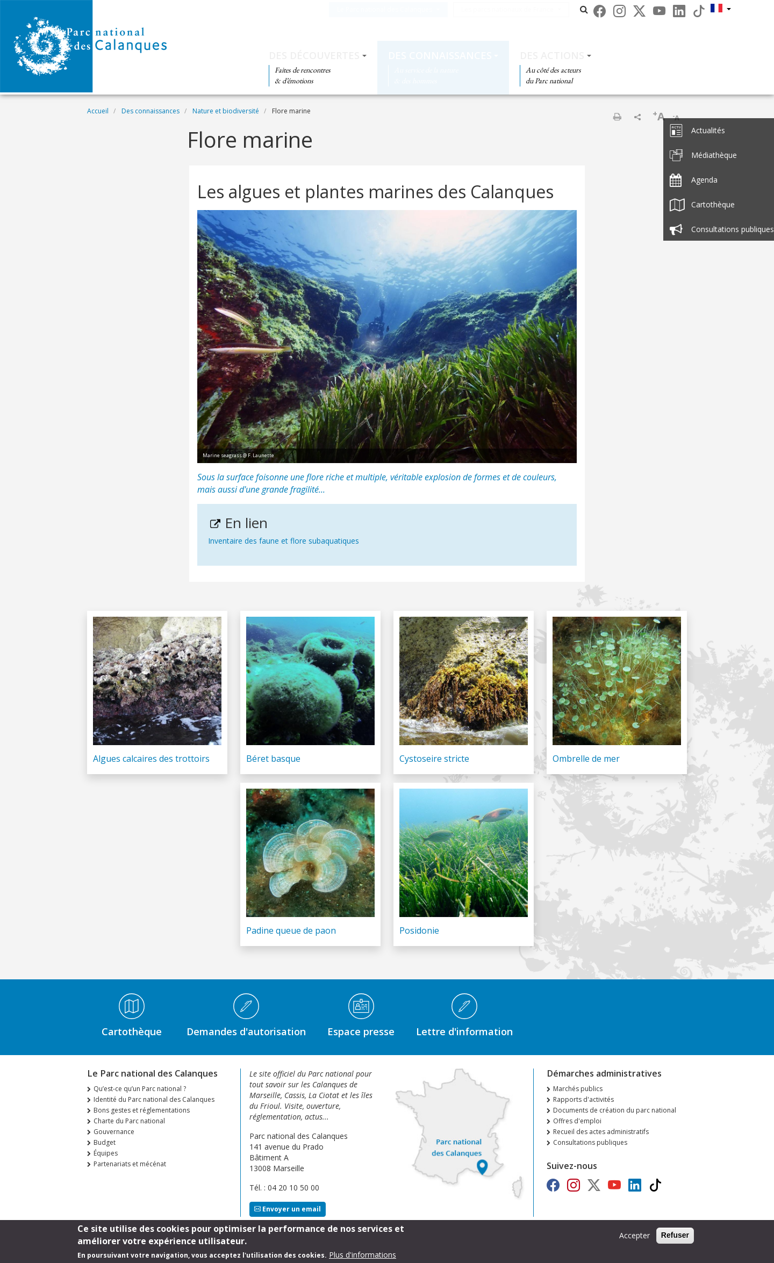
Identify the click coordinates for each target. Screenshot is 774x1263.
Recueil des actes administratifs (601, 1131)
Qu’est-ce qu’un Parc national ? (140, 1088)
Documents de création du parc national (614, 1110)
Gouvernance (114, 1131)
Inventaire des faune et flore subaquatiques (283, 541)
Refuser (675, 1237)
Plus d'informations (362, 1257)
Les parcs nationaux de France (523, 9)
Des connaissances (440, 55)
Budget (105, 1142)
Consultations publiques (590, 1142)
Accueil (98, 111)
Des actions (552, 55)
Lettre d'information (464, 1031)
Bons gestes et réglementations (142, 1110)
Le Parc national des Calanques (400, 9)
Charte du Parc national (129, 1120)
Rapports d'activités (583, 1099)
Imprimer (617, 116)
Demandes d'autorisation (246, 1031)
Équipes (106, 1153)
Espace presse (361, 1031)
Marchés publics (578, 1088)
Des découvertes (314, 55)
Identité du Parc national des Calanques (154, 1099)
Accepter (634, 1238)
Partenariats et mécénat (130, 1163)
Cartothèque (132, 1031)
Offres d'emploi (577, 1120)
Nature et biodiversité (225, 111)
